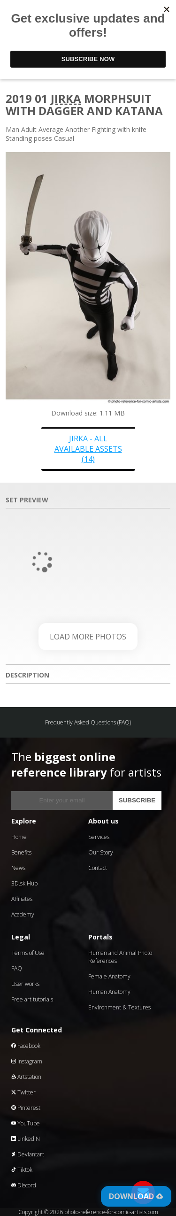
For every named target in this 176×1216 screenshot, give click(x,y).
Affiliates (21, 899)
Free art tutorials (32, 999)
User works (25, 984)
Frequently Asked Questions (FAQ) (88, 722)
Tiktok (21, 1170)
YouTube (25, 1123)
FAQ (16, 968)
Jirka (66, 98)
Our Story (100, 852)
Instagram (26, 1061)
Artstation (26, 1077)
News (18, 868)
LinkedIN (25, 1139)
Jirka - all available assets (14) (88, 448)
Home (19, 837)
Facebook (25, 1046)
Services (98, 837)
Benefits (21, 852)
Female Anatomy (109, 976)
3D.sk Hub (24, 883)
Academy (22, 914)
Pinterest (25, 1108)
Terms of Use (28, 953)
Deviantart (27, 1154)
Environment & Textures (119, 1007)
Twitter (23, 1092)
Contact (97, 868)
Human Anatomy (109, 992)
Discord (23, 1185)
